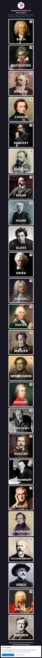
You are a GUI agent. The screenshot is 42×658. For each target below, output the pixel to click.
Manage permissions (20, 654)
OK (8, 654)
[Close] (39, 647)
